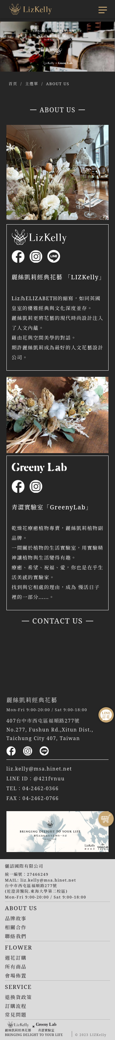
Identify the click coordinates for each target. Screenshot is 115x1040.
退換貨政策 (18, 997)
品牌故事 (15, 918)
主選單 (31, 83)
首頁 (13, 83)
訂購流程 (15, 1006)
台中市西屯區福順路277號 (31, 885)
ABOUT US (57, 83)
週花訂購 (15, 957)
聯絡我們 (15, 936)
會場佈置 (15, 975)
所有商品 (15, 966)
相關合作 (15, 927)
